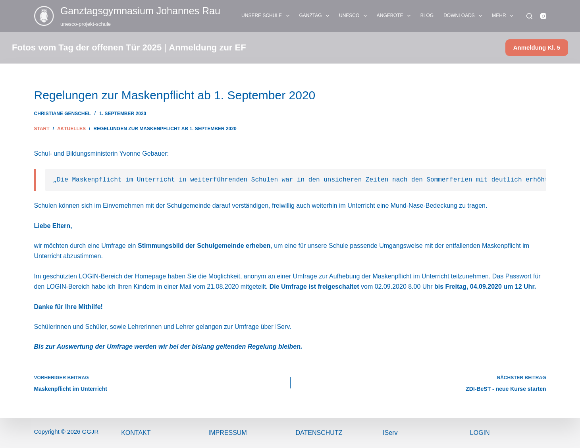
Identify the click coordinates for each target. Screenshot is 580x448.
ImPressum (227, 432)
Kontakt (135, 432)
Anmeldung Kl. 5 (536, 47)
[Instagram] (543, 16)
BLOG (427, 15)
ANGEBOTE (395, 16)
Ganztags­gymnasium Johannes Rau (140, 10)
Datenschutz (319, 432)
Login (480, 432)
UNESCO (354, 16)
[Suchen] (529, 16)
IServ (390, 432)
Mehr (504, 16)
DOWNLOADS (464, 16)
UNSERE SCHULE (266, 16)
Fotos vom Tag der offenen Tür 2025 (87, 47)
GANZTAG (316, 16)
